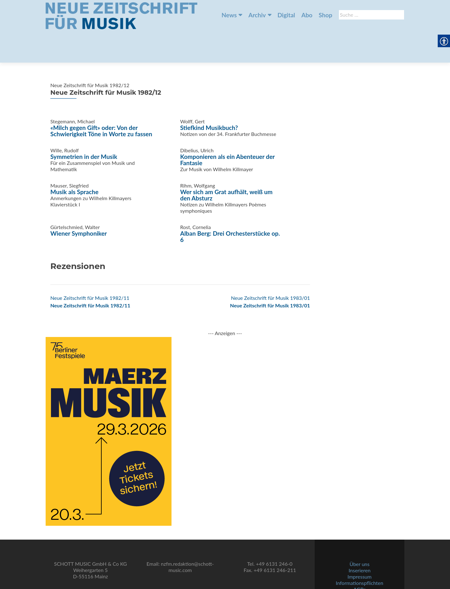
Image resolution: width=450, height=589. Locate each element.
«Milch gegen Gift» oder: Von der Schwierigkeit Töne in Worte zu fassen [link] (101, 99)
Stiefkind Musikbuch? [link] (209, 96)
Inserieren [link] (360, 547)
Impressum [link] (359, 553)
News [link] (229, 15)
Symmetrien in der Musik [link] (83, 125)
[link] (121, 15)
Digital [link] (286, 15)
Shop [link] (325, 15)
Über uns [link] (359, 540)
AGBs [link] (359, 566)
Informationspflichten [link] (359, 559)
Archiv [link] (257, 15)
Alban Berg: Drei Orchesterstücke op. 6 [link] (230, 205)
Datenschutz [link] (359, 572)
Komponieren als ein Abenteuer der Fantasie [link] (227, 128)
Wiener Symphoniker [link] (78, 202)
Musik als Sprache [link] (74, 160)
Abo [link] (306, 15)
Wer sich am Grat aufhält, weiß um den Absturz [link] (226, 164)
